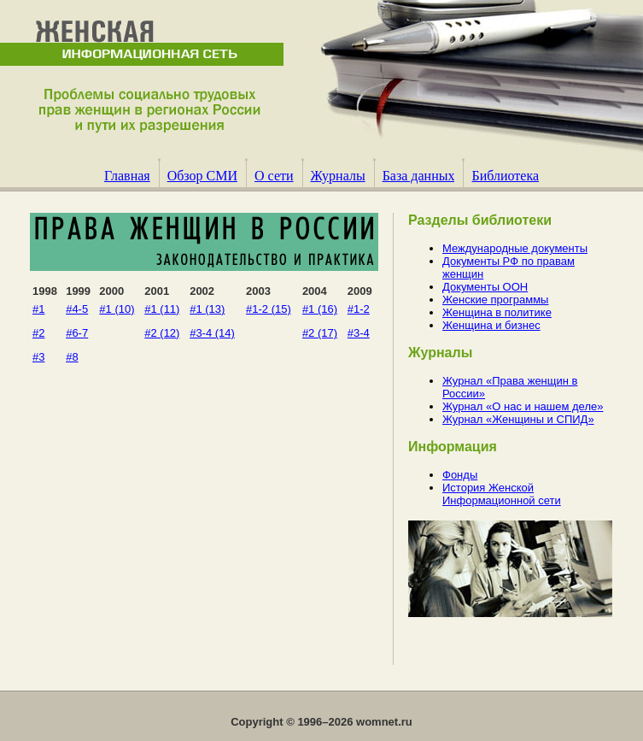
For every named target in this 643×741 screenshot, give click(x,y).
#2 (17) (319, 332)
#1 (38, 309)
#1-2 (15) (268, 309)
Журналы (338, 175)
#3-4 (359, 332)
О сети (274, 175)
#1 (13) (207, 309)
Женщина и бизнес (491, 325)
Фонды (459, 474)
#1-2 (359, 309)
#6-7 (77, 332)
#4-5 (77, 309)
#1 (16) (319, 309)
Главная (127, 175)
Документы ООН (485, 286)
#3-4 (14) (212, 332)
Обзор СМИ (202, 175)
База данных (419, 175)
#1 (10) (116, 309)
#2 (38, 332)
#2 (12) (161, 332)
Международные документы (514, 248)
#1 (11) (161, 309)
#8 (72, 356)
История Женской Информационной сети (501, 494)
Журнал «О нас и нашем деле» (522, 406)
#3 (38, 356)
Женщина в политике (497, 312)
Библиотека (505, 175)
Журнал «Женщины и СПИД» (518, 419)
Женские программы (495, 299)
